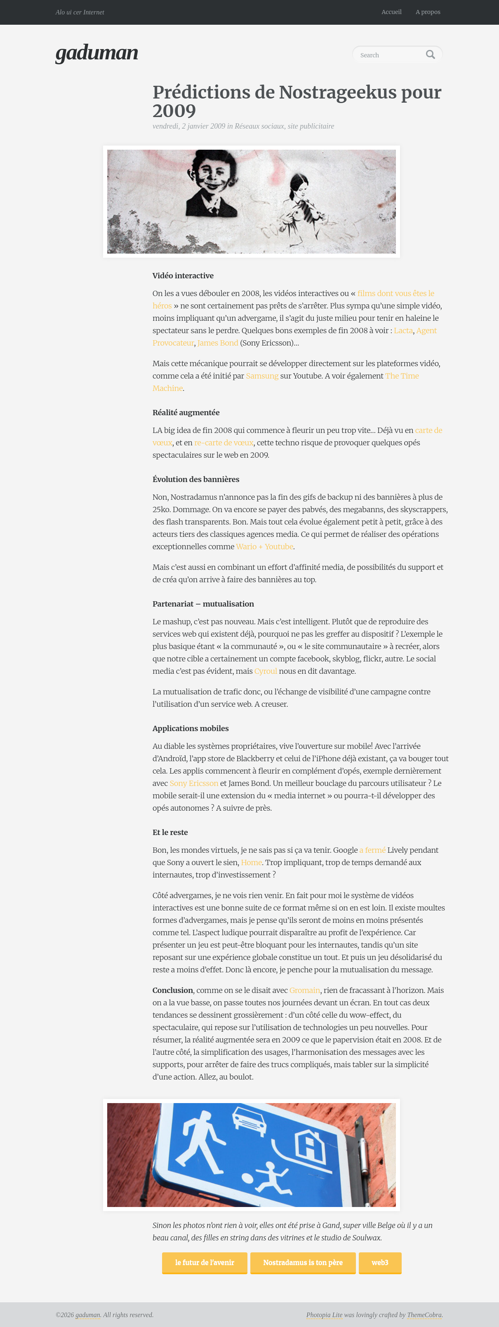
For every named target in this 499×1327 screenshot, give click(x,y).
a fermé (373, 850)
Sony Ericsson (194, 783)
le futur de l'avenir (204, 1262)
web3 (380, 1262)
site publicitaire (311, 126)
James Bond (218, 343)
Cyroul (265, 671)
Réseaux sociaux (259, 126)
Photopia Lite (324, 1314)
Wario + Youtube (264, 546)
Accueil (392, 12)
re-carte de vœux (223, 442)
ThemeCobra (424, 1314)
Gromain (305, 990)
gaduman (97, 51)
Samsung (262, 376)
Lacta (403, 330)
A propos (428, 12)
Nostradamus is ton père (303, 1262)
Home (251, 862)
